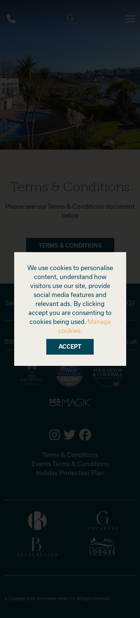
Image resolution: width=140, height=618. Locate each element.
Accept (70, 346)
